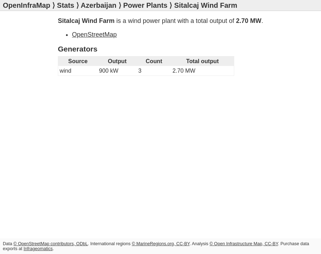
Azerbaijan (98, 5)
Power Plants (145, 5)
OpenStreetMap (94, 34)
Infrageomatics (38, 248)
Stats (65, 5)
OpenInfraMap (26, 5)
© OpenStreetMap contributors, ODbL (50, 243)
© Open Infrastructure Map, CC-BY (244, 243)
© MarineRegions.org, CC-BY (161, 243)
